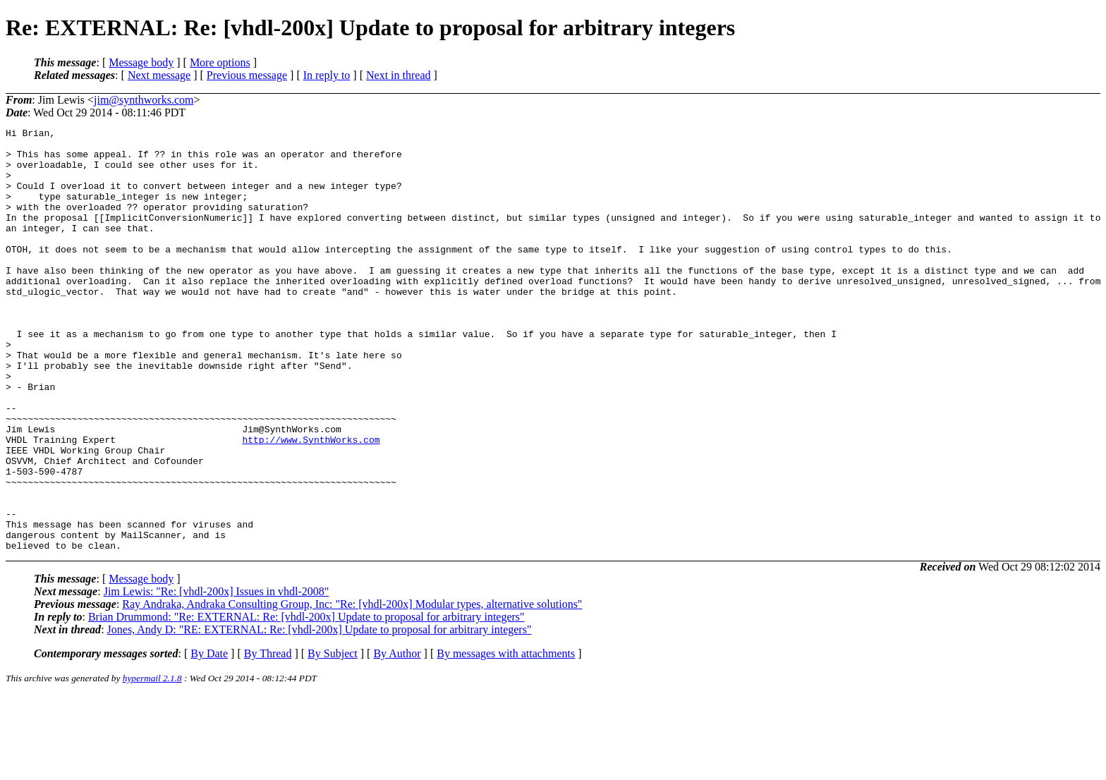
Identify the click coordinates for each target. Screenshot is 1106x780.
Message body (141, 62)
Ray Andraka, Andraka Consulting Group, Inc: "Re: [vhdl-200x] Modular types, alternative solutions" (352, 689)
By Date (209, 738)
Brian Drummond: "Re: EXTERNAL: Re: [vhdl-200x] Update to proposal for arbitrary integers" (306, 701)
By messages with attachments (506, 738)
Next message (159, 75)
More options (220, 62)
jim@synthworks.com (143, 100)
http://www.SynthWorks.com (310, 502)
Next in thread (398, 75)
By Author (396, 738)
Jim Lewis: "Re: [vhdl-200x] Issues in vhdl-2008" (216, 676)
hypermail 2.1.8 (152, 762)
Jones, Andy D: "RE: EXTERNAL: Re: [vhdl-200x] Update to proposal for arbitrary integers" (319, 714)
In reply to (327, 75)
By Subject (333, 738)
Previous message (247, 75)
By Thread (268, 738)
